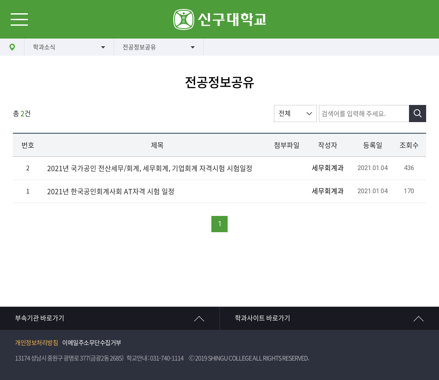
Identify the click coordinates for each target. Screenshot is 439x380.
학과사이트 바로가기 (262, 318)
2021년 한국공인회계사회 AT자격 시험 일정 (110, 191)
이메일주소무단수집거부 (91, 343)
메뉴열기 (19, 19)
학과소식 (44, 47)
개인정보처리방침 (36, 343)
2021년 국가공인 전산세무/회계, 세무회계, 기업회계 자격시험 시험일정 (150, 168)
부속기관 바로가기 (39, 318)
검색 (417, 113)
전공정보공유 (139, 47)
